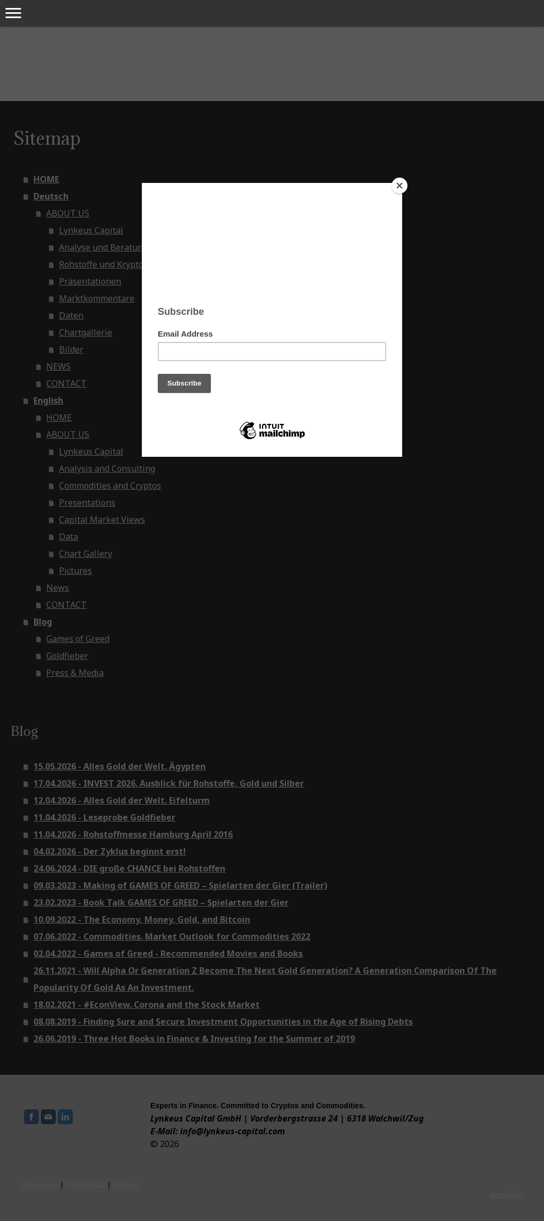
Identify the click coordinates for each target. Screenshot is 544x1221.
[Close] (399, 186)
